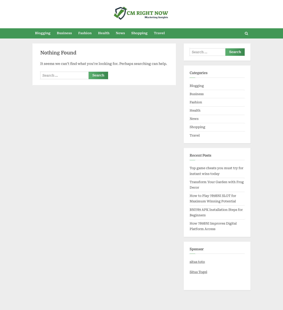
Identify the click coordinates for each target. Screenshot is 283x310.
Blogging (43, 33)
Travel (159, 33)
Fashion (85, 33)
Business (64, 33)
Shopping (139, 33)
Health (103, 33)
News (120, 33)
